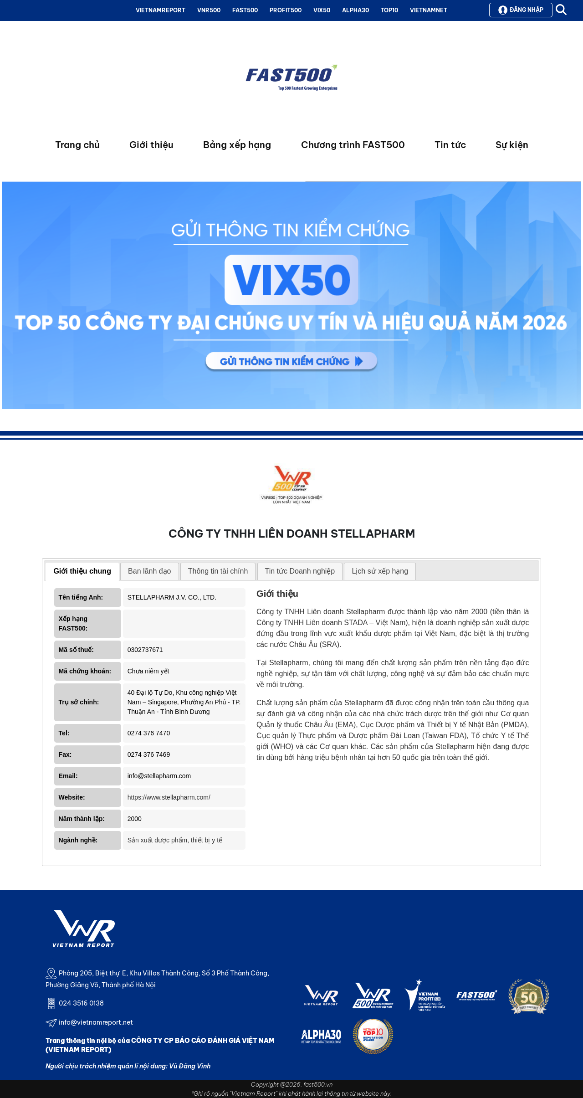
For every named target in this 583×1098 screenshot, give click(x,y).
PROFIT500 (286, 10)
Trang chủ (77, 144)
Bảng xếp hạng (237, 144)
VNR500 (208, 10)
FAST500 (245, 10)
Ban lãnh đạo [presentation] (149, 571)
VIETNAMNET (428, 10)
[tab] (82, 572)
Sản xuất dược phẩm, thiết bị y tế (175, 840)
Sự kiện (512, 144)
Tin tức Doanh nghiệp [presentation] (300, 571)
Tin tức (450, 144)
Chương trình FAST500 (353, 144)
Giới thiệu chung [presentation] (82, 571)
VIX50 (321, 10)
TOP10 (389, 10)
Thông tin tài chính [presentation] (218, 571)
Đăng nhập (520, 10)
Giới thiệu (151, 144)
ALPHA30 (355, 10)
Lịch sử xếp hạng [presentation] (380, 571)
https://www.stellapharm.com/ (169, 797)
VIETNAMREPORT (160, 10)
